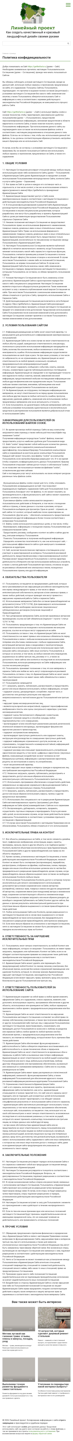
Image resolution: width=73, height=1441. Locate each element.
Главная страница (9, 53)
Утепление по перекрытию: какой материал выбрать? (53, 1385)
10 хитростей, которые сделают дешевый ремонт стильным (53, 1333)
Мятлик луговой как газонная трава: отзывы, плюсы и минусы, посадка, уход (17, 1337)
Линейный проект (33, 28)
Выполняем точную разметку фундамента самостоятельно (15, 1387)
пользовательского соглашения (41, 1431)
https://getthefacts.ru (37, 66)
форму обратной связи (42, 1434)
